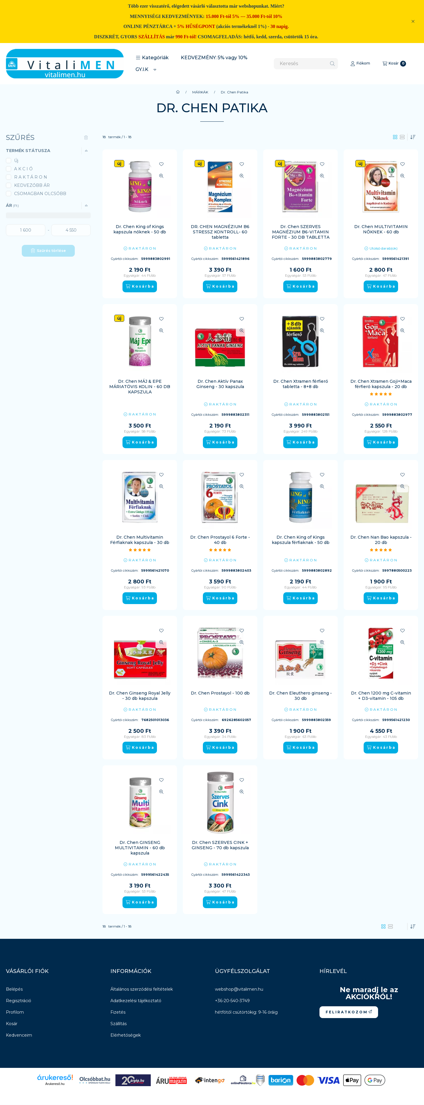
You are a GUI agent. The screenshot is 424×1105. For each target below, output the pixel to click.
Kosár (11, 1023)
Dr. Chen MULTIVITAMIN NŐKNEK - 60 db (381, 229)
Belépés (14, 989)
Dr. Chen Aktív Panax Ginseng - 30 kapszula (220, 384)
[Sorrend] (413, 137)
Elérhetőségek (125, 1035)
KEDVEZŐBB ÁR (32, 185)
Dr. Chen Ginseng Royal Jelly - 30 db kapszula (139, 695)
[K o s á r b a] (139, 286)
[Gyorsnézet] (161, 176)
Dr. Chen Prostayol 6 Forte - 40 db (220, 540)
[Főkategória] (178, 92)
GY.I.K (141, 69)
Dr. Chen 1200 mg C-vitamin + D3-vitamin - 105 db (381, 695)
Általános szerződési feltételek (141, 989)
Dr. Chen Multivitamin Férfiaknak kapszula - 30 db (139, 540)
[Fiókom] (360, 64)
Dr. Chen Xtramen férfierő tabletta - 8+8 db (300, 384)
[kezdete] (25, 230)
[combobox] (306, 64)
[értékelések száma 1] (381, 394)
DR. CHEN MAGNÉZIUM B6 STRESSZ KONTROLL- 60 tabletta (220, 232)
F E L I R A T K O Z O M (349, 1012)
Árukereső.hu (54, 1084)
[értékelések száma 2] (220, 550)
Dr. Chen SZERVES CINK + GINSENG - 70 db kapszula (220, 845)
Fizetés (117, 1012)
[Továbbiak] (154, 69)
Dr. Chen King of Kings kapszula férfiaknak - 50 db (300, 540)
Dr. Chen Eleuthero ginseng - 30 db (300, 695)
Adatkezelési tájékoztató (135, 1000)
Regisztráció (18, 1000)
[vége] (71, 230)
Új (16, 160)
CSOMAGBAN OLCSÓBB (40, 193)
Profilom (15, 1012)
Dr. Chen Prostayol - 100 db (220, 693)
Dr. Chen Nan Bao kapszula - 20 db (381, 540)
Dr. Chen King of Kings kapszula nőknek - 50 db (139, 229)
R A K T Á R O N (30, 177)
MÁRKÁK (200, 92)
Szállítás (118, 1023)
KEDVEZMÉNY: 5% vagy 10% (214, 57)
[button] (152, 58)
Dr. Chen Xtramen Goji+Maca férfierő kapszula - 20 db (381, 384)
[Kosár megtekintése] (394, 64)
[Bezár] (413, 21)
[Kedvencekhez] (161, 164)
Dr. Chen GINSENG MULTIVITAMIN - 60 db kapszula (140, 848)
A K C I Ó (23, 168)
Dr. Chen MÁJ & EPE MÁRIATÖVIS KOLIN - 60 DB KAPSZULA (139, 387)
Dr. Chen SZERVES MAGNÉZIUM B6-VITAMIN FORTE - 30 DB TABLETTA (300, 232)
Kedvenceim (19, 1035)
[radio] (402, 137)
